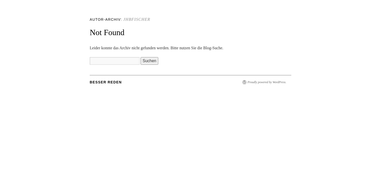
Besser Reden (106, 82)
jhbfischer (136, 19)
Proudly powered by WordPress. (266, 82)
